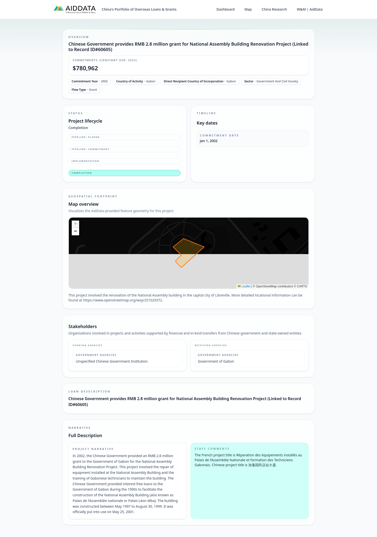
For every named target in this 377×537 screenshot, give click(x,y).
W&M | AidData (310, 9)
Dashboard (225, 9)
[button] (75, 224)
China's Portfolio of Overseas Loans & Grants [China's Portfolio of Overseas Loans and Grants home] (139, 9)
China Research (274, 9)
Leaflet (244, 286)
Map (248, 9)
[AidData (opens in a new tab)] (75, 9)
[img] (188, 253)
